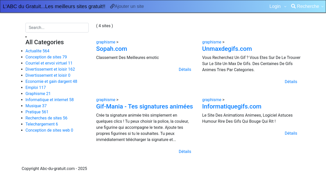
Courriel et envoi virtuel (49, 63)
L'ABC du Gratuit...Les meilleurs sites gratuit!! (54, 6)
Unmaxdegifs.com (227, 48)
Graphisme (38, 93)
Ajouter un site (127, 6)
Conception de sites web (49, 130)
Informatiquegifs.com (232, 106)
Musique (36, 105)
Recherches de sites (46, 118)
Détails (185, 69)
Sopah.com (111, 48)
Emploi (35, 87)
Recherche (305, 6)
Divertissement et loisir (50, 69)
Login (275, 6)
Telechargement (41, 124)
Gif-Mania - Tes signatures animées (144, 106)
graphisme (106, 42)
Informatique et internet (49, 99)
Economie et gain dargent (51, 81)
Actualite (37, 51)
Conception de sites (46, 57)
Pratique (36, 112)
